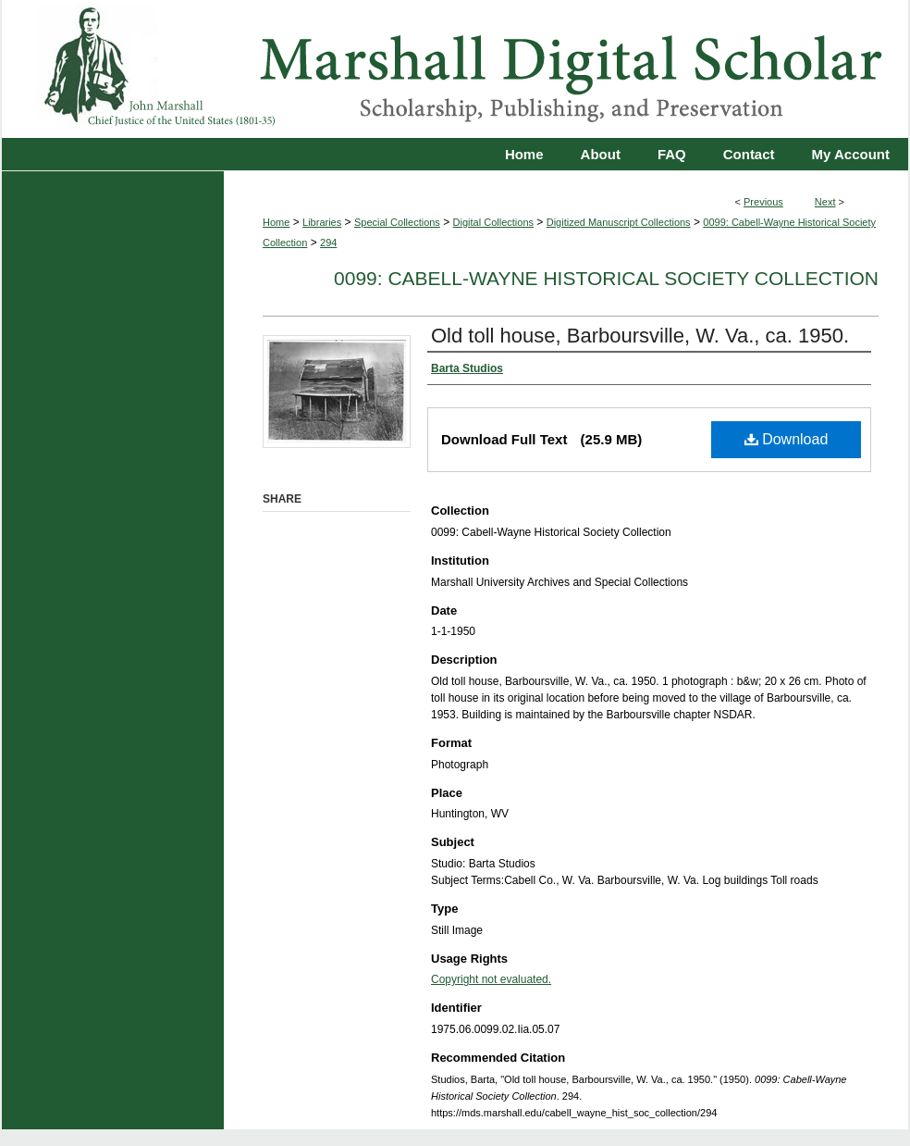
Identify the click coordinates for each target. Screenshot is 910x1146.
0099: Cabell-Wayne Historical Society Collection (606, 278)
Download (786, 439)
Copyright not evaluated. (491, 979)
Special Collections (397, 222)
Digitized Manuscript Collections (619, 222)
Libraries (321, 222)
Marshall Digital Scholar (455, 69)
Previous (763, 201)
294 (328, 242)
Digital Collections (493, 222)
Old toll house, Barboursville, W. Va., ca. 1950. (640, 335)
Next (825, 201)
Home (276, 222)
